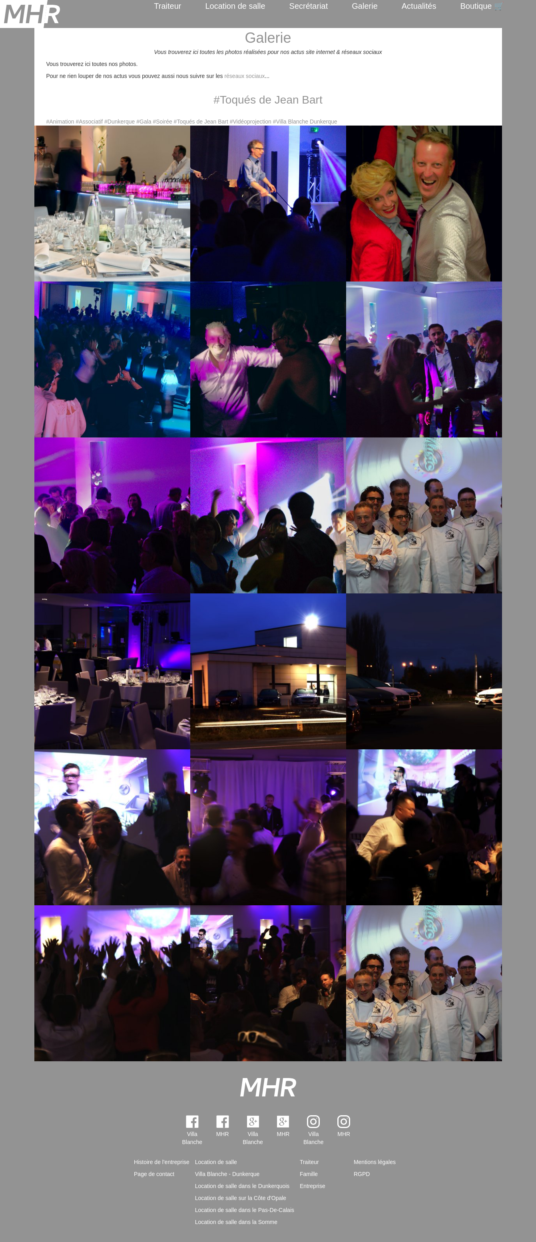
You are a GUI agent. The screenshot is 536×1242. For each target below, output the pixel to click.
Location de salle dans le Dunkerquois (242, 1186)
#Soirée (162, 121)
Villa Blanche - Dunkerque (227, 1174)
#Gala (143, 121)
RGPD (362, 1174)
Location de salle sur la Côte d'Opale (240, 1198)
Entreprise (312, 1186)
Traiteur (167, 6)
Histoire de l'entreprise (161, 1162)
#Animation (60, 121)
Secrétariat (308, 6)
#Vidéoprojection (250, 121)
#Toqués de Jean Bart (201, 121)
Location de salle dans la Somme (236, 1222)
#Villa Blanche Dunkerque (305, 121)
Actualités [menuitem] (419, 6)
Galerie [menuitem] (364, 6)
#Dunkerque (119, 121)
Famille (309, 1174)
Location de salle (235, 6)
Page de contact (154, 1174)
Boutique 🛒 (482, 6)
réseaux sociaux (244, 76)
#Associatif (89, 121)
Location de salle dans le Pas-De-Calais (244, 1210)
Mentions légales (375, 1162)
